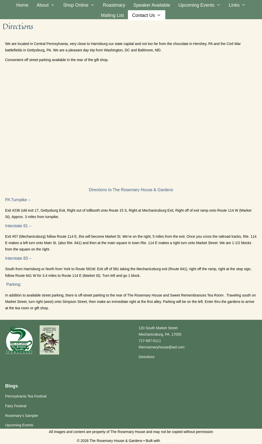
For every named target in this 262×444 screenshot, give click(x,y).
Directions (147, 357)
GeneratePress (173, 441)
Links (239, 5)
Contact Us (148, 15)
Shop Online (81, 5)
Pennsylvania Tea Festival (26, 396)
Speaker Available (151, 5)
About (48, 5)
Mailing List (112, 15)
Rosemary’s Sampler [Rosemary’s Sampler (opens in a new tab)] (21, 416)
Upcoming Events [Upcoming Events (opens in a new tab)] (201, 5)
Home (22, 5)
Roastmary (114, 5)
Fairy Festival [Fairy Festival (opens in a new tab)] (15, 406)
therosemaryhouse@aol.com (161, 347)
